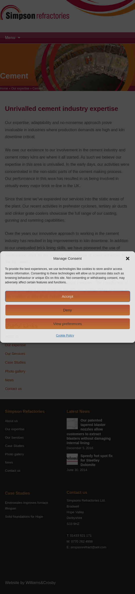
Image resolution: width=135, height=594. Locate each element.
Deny (67, 310)
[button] (127, 258)
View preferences (67, 324)
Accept (67, 296)
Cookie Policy (65, 335)
